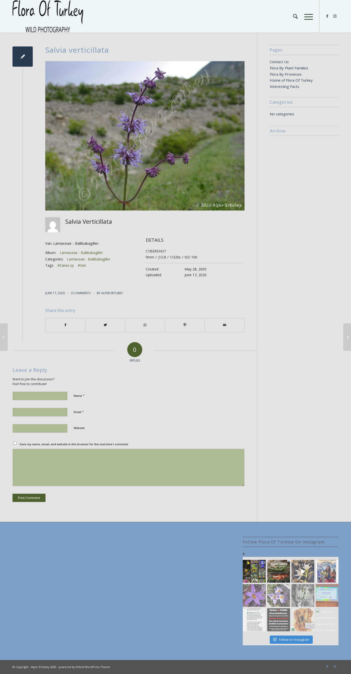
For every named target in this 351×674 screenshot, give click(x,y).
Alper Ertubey (112, 293)
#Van (82, 265)
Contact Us (279, 61)
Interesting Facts (284, 86)
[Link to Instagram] (334, 16)
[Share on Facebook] (65, 325)
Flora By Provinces (286, 74)
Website (79, 428)
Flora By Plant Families (289, 67)
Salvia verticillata (77, 50)
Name (79, 395)
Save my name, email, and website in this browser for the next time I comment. (74, 444)
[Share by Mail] (224, 325)
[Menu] (307, 16)
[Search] (295, 16)
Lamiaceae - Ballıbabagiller (81, 252)
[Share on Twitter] (105, 325)
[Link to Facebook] (327, 16)
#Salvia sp (66, 265)
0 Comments (80, 293)
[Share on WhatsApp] (145, 325)
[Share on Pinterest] (184, 325)
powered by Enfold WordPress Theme (84, 667)
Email (79, 412)
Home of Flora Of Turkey (291, 80)
